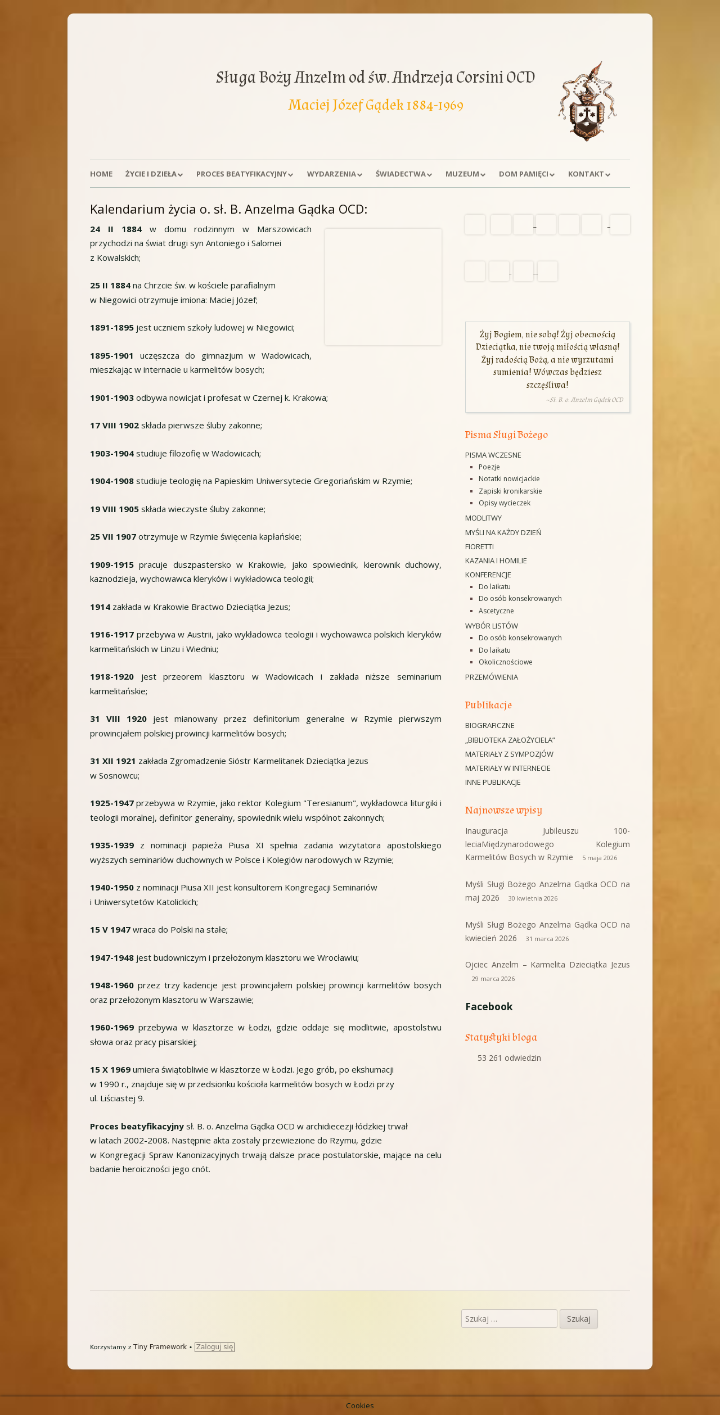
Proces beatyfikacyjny (241, 174)
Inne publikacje (493, 782)
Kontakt (586, 174)
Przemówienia (491, 677)
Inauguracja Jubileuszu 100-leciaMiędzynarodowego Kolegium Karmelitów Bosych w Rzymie (547, 844)
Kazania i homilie (496, 560)
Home (101, 174)
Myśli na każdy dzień (503, 532)
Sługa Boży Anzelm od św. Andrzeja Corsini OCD (376, 77)
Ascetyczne (496, 611)
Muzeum (462, 174)
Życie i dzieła (151, 174)
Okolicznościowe (506, 662)
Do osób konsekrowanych (520, 598)
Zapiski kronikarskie (510, 491)
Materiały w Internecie (508, 768)
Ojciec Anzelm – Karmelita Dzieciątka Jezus (547, 964)
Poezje (489, 467)
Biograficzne (490, 725)
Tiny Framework (160, 1347)
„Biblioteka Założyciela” (510, 740)
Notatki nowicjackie (509, 478)
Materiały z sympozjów (509, 754)
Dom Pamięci (523, 174)
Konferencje (488, 574)
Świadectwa (401, 174)
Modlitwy (483, 518)
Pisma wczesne (493, 455)
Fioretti (479, 546)
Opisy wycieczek (504, 503)
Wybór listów (491, 626)
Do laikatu (495, 586)
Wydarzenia (331, 174)
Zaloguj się (214, 1347)
